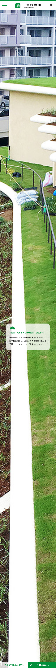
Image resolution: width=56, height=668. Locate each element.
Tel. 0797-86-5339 (14, 665)
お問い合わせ (42, 665)
